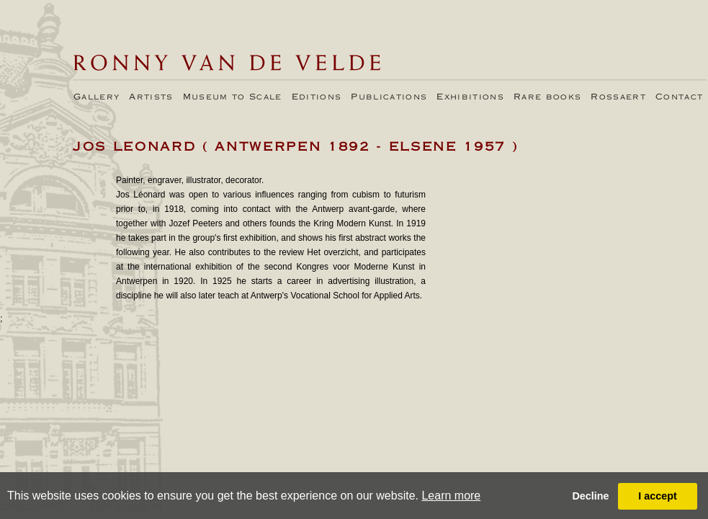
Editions (317, 97)
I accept (657, 496)
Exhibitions (470, 97)
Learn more (450, 495)
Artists (151, 97)
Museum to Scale (232, 97)
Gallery (96, 97)
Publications (389, 97)
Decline (590, 496)
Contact (679, 97)
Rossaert (618, 97)
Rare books (547, 97)
